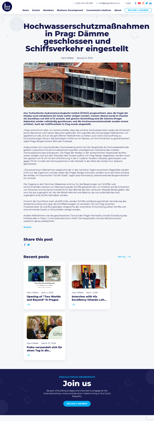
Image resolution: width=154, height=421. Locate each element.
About (117, 10)
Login (128, 3)
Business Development (70, 10)
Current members (102, 377)
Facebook (135, 3)
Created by (77, 416)
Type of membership (104, 380)
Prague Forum (7, 7)
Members (48, 10)
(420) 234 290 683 (84, 3)
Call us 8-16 (129, 377)
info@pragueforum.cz (109, 3)
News (26, 10)
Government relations (98, 10)
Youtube (139, 3)
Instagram (143, 3)
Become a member (138, 10)
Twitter (146, 3)
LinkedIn (150, 3)
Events (36, 10)
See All (122, 257)
